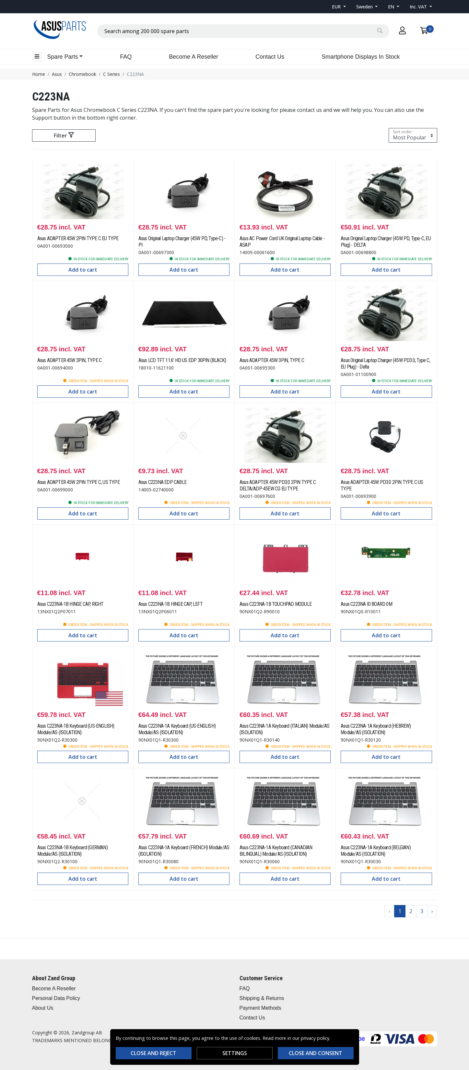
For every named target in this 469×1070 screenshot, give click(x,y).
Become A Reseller (193, 56)
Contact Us (269, 56)
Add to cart (82, 269)
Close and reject (153, 1053)
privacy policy (315, 1038)
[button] (339, 6)
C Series (111, 74)
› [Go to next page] (432, 911)
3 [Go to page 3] (421, 911)
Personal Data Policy (56, 998)
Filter (64, 135)
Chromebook (82, 74)
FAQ (126, 56)
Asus (57, 74)
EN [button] (391, 7)
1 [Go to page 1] (399, 911)
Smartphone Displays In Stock (361, 56)
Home (38, 74)
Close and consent (315, 1053)
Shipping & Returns (262, 998)
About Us (42, 1008)
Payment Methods (260, 1008)
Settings (234, 1053)
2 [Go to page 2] (410, 911)
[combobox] (243, 31)
